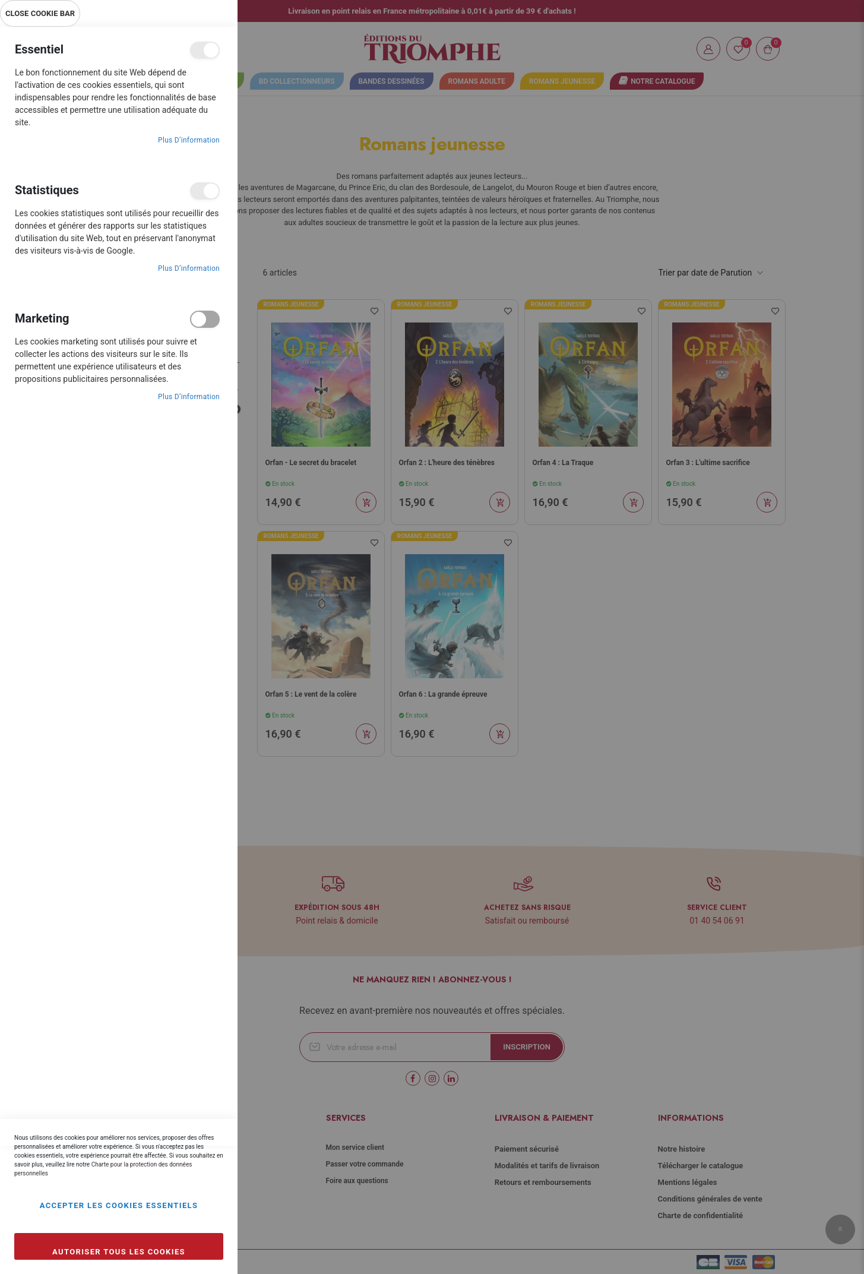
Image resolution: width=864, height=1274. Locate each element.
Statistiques (205, 191)
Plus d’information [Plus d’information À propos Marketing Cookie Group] (189, 397)
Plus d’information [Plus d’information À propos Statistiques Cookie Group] (189, 268)
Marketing (205, 319)
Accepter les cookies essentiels (119, 1205)
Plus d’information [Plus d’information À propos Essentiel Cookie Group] (189, 140)
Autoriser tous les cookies (118, 1251)
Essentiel (205, 50)
